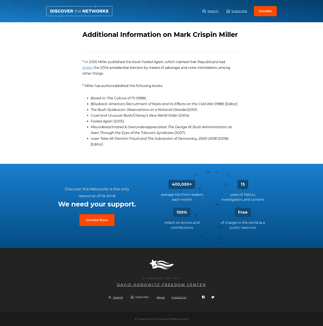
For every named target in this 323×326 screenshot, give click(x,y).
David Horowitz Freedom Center (161, 285)
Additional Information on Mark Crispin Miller (79, 11)
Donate (265, 11)
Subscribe (237, 11)
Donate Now (97, 220)
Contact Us (178, 297)
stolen (87, 68)
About (161, 297)
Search (210, 11)
